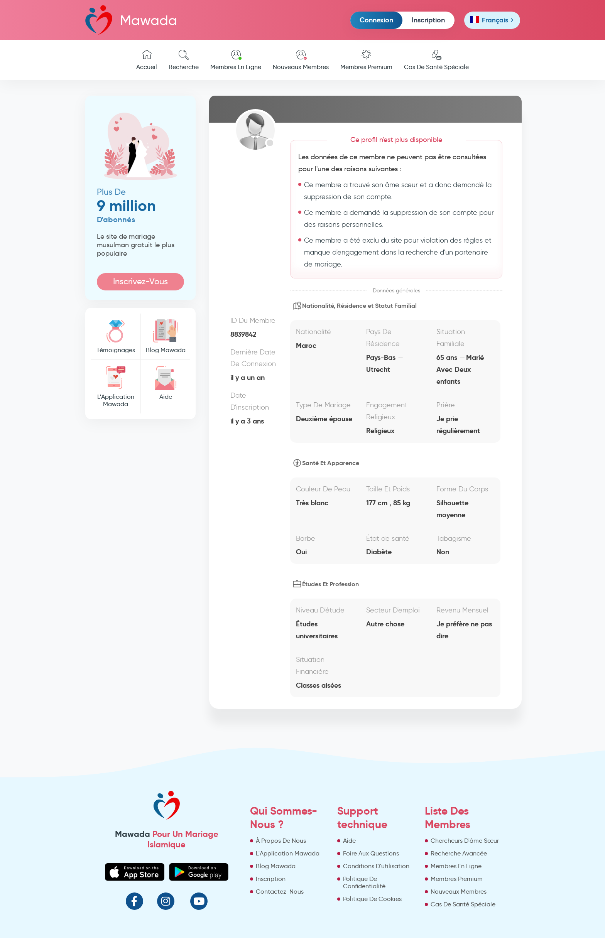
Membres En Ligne (235, 60)
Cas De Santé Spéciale (436, 60)
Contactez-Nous (280, 891)
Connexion (376, 19)
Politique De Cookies (372, 899)
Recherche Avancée (459, 853)
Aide (165, 383)
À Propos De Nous (281, 840)
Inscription (428, 19)
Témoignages (115, 336)
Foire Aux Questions (371, 853)
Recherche (184, 60)
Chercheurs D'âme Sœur (465, 840)
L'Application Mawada (115, 387)
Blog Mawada (165, 336)
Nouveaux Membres (301, 60)
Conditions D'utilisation (376, 866)
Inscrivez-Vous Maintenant (140, 283)
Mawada (131, 20)
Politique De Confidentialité (364, 882)
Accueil (146, 60)
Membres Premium (366, 60)
